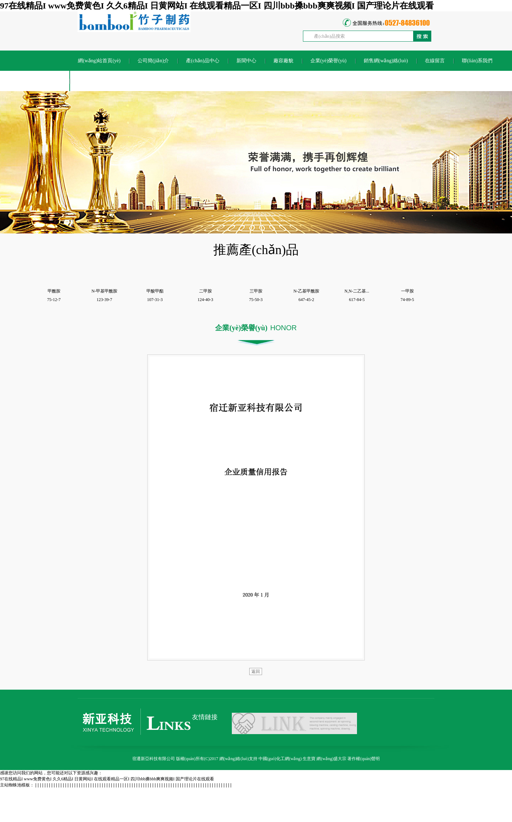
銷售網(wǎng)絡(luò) (386, 60)
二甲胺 (205, 291)
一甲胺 (407, 291)
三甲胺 (256, 291)
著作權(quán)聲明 (363, 758)
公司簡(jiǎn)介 (153, 60)
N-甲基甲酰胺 (104, 291)
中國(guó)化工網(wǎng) (280, 758)
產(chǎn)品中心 (202, 60)
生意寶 (309, 758)
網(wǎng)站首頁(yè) (99, 60)
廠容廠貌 (283, 60)
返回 (255, 671)
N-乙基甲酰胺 (306, 291)
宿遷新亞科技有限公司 (153, 758)
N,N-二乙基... (357, 291)
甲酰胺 (54, 291)
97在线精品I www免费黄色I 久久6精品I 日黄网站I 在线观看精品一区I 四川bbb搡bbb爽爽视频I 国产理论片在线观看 (217, 5)
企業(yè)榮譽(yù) (328, 60)
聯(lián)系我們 (477, 60)
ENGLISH (88, 81)
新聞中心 (246, 60)
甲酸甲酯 (155, 291)
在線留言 (435, 60)
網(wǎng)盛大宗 (331, 758)
